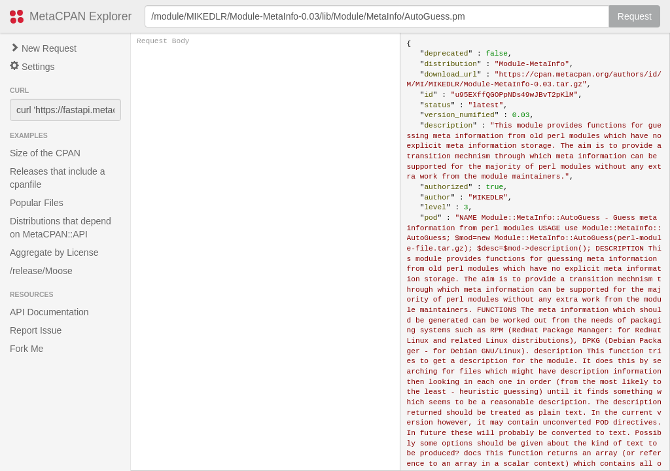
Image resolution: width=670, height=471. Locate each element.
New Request (43, 48)
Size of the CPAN (45, 153)
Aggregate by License (54, 252)
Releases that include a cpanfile (57, 178)
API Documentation (49, 312)
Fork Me (26, 348)
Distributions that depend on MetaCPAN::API (60, 227)
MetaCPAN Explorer (80, 16)
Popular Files (36, 203)
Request (635, 16)
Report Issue (36, 330)
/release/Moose (41, 271)
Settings (32, 66)
